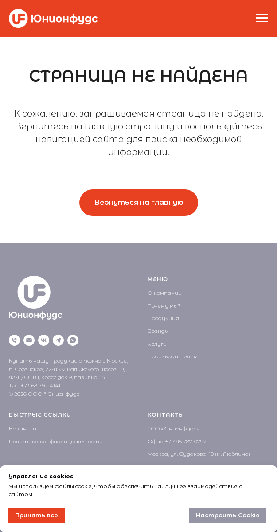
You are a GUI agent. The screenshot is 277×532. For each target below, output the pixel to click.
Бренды (158, 331)
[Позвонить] (14, 340)
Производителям (173, 356)
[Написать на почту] (29, 340)
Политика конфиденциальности (56, 441)
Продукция (163, 318)
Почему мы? (164, 305)
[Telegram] (58, 340)
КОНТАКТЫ (166, 414)
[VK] (43, 340)
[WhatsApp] (72, 340)
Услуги (157, 343)
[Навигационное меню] (262, 18)
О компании (165, 292)
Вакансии (22, 428)
